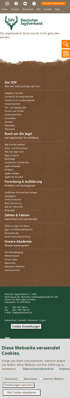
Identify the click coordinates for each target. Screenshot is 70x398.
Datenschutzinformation (38, 369)
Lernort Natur (11, 259)
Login (43, 320)
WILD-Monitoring (13, 203)
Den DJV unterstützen (53, 3)
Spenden (9, 122)
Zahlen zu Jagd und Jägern (17, 226)
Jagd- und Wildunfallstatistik (19, 229)
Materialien (10, 263)
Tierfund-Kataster (13, 199)
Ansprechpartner (13, 104)
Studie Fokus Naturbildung (17, 236)
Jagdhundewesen (13, 166)
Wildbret (9, 169)
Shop (57, 9)
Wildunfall (10, 210)
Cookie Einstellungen (26, 326)
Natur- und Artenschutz (16, 148)
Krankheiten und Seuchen (17, 162)
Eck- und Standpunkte (15, 107)
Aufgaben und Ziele (14, 93)
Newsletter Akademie (15, 266)
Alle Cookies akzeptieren (21, 392)
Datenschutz (10, 320)
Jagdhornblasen (12, 173)
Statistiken (30, 379)
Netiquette (10, 129)
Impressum (33, 320)
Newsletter (10, 125)
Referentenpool (12, 255)
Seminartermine (12, 270)
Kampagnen (10, 196)
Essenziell (11, 379)
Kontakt (48, 9)
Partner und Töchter (14, 111)
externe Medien (53, 379)
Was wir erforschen (14, 206)
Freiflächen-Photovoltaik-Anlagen (21, 192)
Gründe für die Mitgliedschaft (19, 96)
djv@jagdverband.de (22, 312)
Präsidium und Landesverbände (19, 100)
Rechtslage (10, 159)
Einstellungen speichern (18, 385)
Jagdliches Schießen (14, 177)
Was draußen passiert (15, 144)
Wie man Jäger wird (14, 151)
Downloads (27, 9)
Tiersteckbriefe (12, 233)
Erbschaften (10, 118)
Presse (5, 9)
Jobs (39, 9)
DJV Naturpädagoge (14, 252)
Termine (15, 9)
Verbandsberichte (13, 114)
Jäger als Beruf (11, 155)
